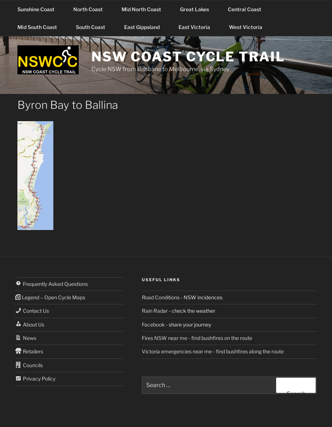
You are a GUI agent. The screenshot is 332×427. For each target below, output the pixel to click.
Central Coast (248, 9)
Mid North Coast (145, 9)
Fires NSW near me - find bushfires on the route (197, 338)
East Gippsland (145, 27)
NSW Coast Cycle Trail (188, 57)
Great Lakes (198, 9)
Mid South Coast (40, 27)
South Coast (94, 27)
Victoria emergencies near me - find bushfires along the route (213, 351)
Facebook (153, 324)
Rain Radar (155, 311)
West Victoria (249, 27)
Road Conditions (161, 297)
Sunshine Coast (39, 9)
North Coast (91, 9)
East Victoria (198, 27)
